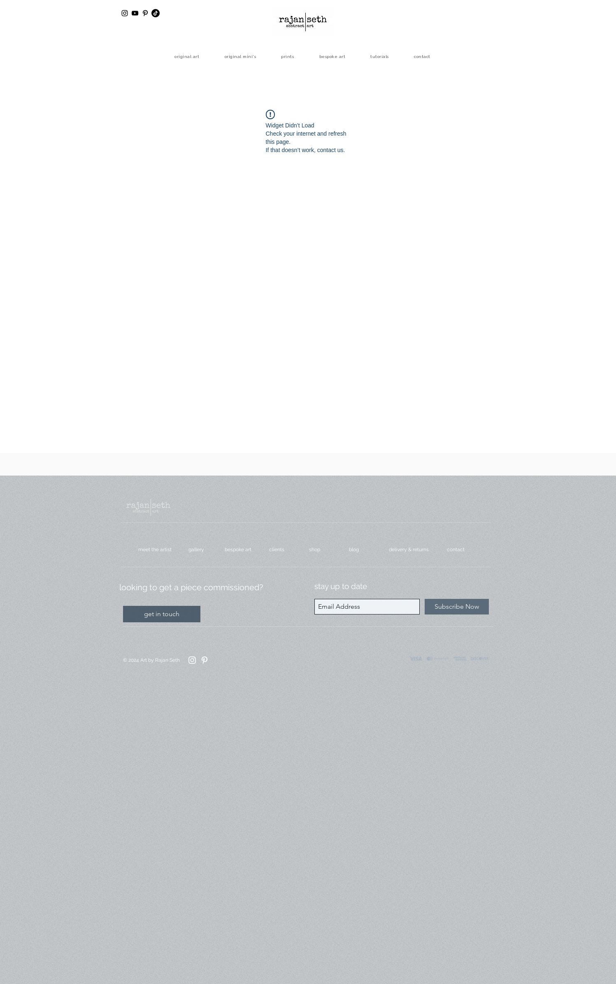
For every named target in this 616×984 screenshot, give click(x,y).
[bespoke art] (240, 549)
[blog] (362, 549)
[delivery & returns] (411, 549)
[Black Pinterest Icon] (145, 13)
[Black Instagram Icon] (125, 13)
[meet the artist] (156, 549)
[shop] (322, 549)
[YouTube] (135, 13)
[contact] (460, 549)
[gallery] (199, 549)
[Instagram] (192, 660)
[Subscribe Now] (457, 606)
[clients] (282, 549)
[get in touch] (161, 614)
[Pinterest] (204, 660)
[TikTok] (155, 13)
